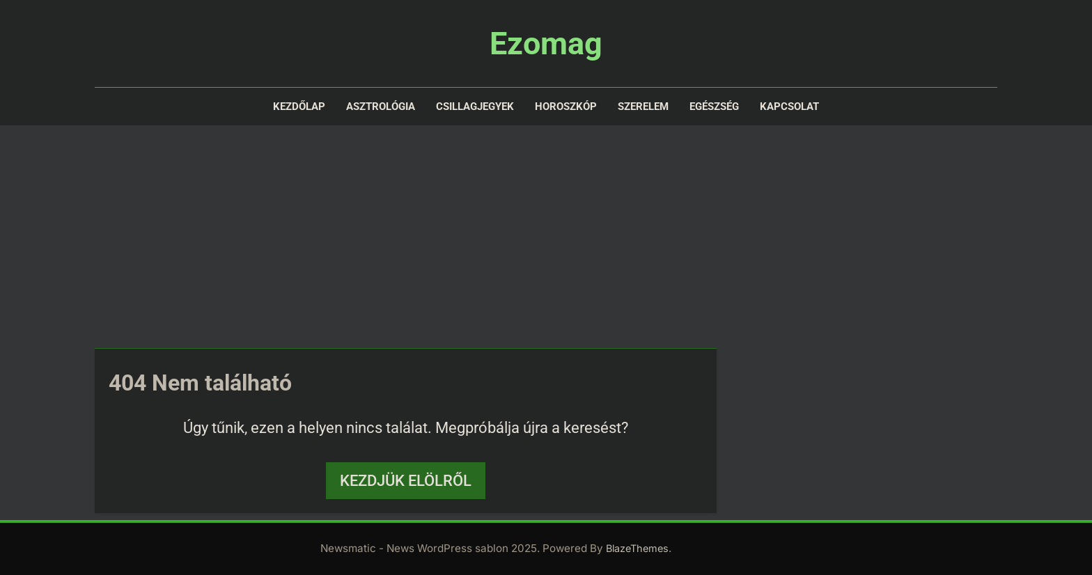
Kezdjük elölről (405, 480)
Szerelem (643, 106)
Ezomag (546, 43)
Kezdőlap (299, 106)
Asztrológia (380, 106)
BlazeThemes (637, 548)
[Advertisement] (546, 236)
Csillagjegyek (475, 106)
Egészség (714, 106)
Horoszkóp (566, 106)
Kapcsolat (789, 106)
